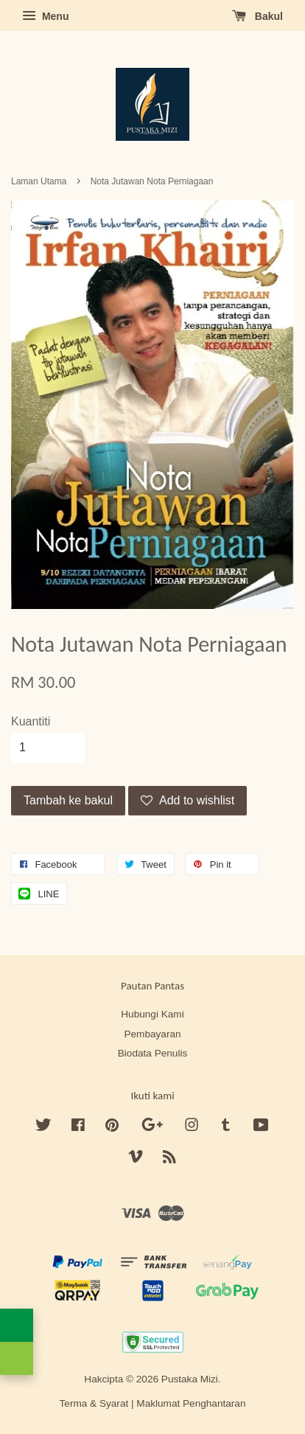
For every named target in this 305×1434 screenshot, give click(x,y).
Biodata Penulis (152, 1053)
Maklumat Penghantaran (190, 1403)
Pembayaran (152, 1034)
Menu (45, 16)
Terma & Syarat (94, 1403)
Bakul (257, 16)
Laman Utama (38, 181)
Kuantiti (30, 721)
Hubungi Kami (152, 1014)
